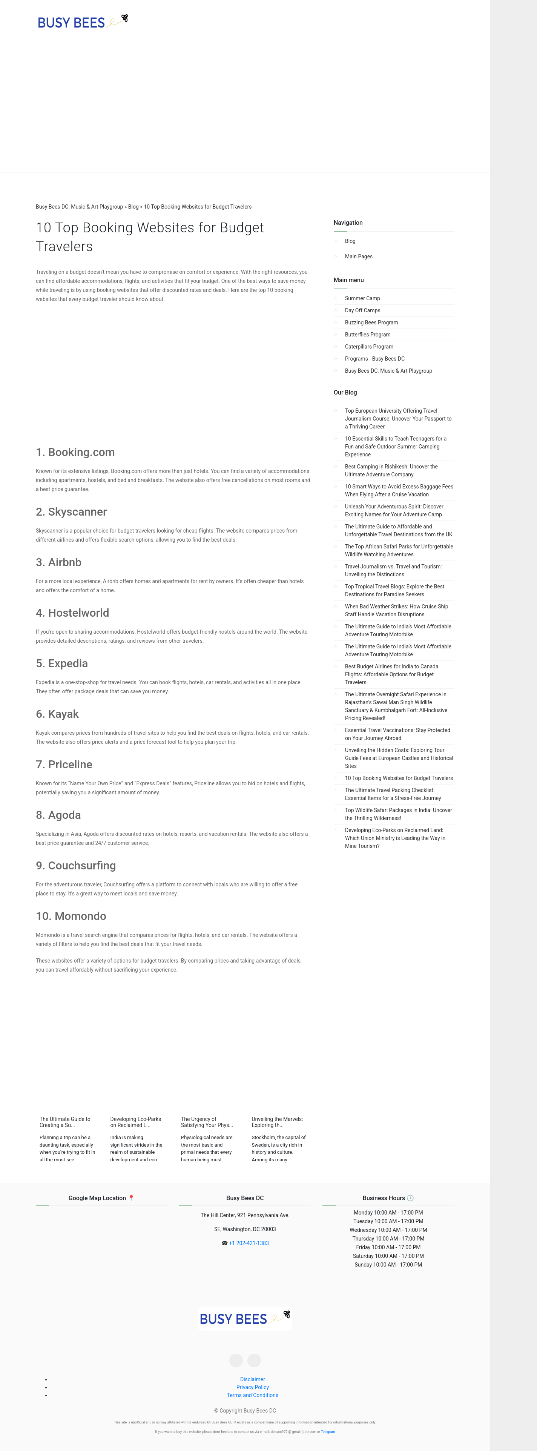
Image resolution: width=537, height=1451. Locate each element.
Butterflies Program (368, 335)
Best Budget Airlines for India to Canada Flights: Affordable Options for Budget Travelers (392, 674)
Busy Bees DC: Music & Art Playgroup (388, 371)
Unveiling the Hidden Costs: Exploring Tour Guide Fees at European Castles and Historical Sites (399, 758)
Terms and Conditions (253, 1395)
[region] (245, 109)
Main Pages (359, 256)
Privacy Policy (252, 1387)
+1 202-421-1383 (249, 1243)
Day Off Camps (363, 310)
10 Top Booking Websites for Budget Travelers (399, 778)
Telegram (328, 1432)
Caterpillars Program (369, 347)
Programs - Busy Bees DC (375, 359)
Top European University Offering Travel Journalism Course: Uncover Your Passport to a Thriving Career (398, 419)
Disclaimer (252, 1379)
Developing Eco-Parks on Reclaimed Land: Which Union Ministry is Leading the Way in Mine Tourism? (395, 838)
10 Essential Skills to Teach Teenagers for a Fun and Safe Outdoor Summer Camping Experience (395, 447)
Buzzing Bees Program (371, 322)
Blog (350, 241)
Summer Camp (362, 298)
